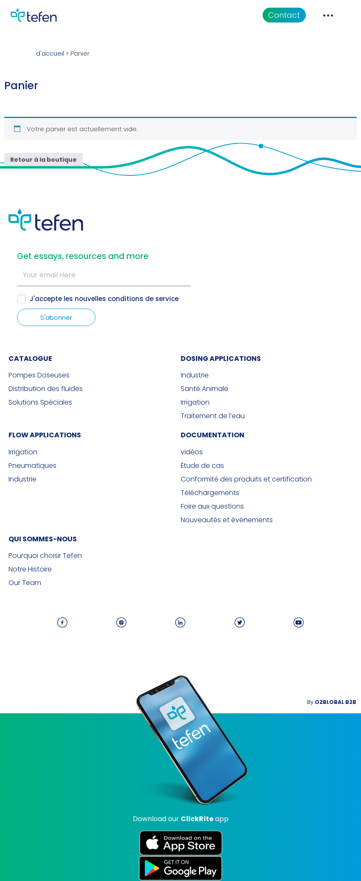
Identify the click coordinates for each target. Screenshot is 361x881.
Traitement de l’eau (213, 416)
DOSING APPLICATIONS (221, 358)
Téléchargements (210, 493)
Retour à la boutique (43, 159)
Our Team (24, 583)
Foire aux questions (212, 506)
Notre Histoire (30, 569)
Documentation (212, 435)
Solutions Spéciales (40, 402)
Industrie (195, 375)
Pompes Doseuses (39, 375)
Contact (284, 15)
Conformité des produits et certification (246, 479)
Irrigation (195, 402)
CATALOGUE (30, 358)
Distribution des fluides (45, 389)
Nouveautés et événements (227, 520)
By (331, 702)
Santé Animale (204, 389)
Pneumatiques (32, 466)
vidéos (192, 452)
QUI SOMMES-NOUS (42, 539)
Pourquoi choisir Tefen (45, 556)
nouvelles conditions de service (127, 298)
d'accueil (50, 53)
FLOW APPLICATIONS (44, 435)
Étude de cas (202, 466)
